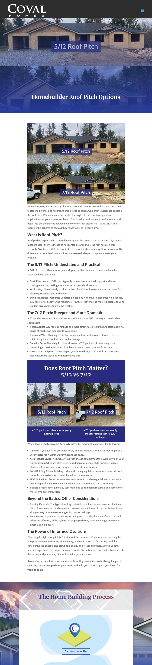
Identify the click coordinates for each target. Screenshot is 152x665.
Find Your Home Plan (76, 651)
